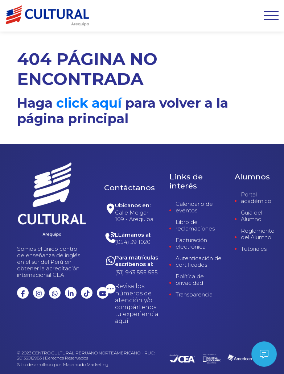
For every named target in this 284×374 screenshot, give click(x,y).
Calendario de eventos (194, 207)
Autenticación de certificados (199, 261)
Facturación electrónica (191, 243)
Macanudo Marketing (85, 364)
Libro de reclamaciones (195, 225)
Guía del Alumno (251, 216)
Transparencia (194, 294)
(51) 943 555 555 (136, 272)
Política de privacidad (190, 279)
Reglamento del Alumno (258, 234)
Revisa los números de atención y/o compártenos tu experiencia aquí (137, 303)
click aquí (89, 103)
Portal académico (256, 197)
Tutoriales (254, 249)
